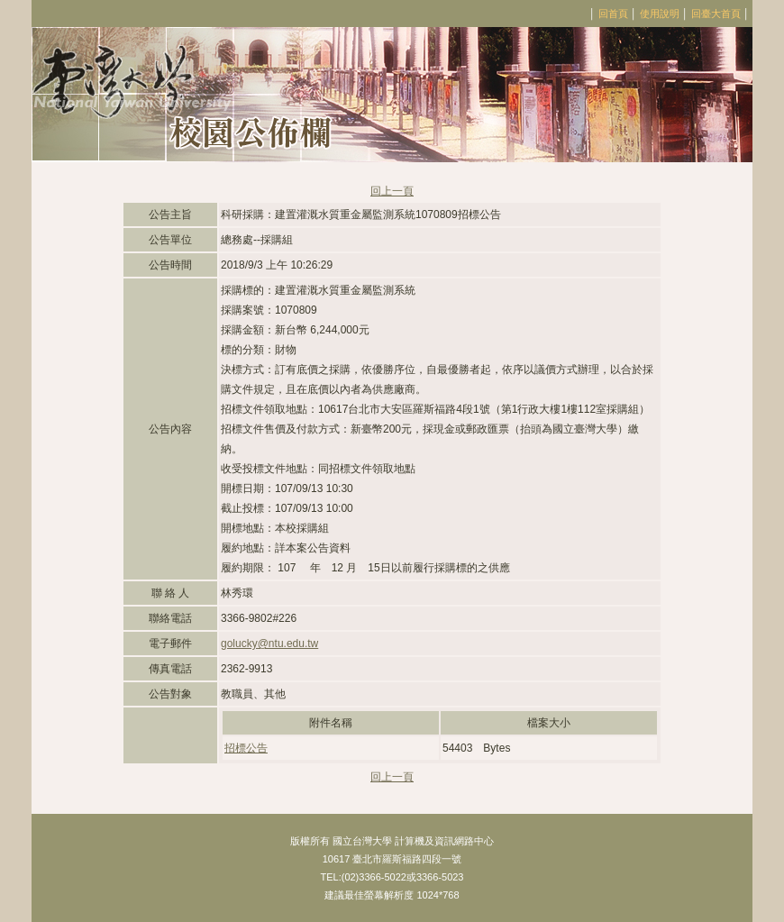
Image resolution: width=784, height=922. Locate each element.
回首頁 (613, 13)
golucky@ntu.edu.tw (269, 643)
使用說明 (659, 13)
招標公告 (246, 748)
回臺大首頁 (716, 13)
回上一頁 (392, 191)
